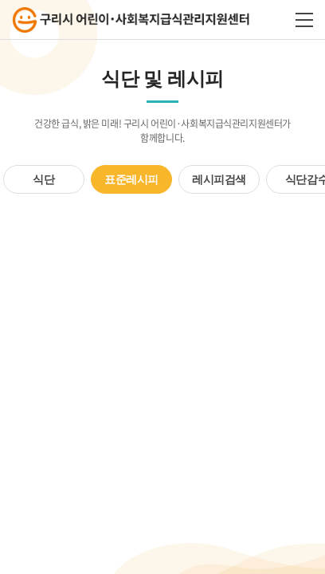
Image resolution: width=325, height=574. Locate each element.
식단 (43, 179)
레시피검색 (219, 179)
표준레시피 (131, 179)
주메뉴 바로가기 (0, 0)
